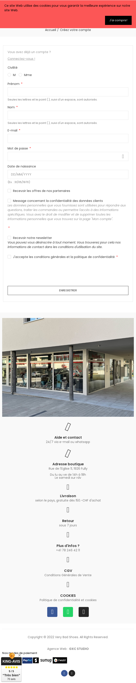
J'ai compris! (118, 20)
